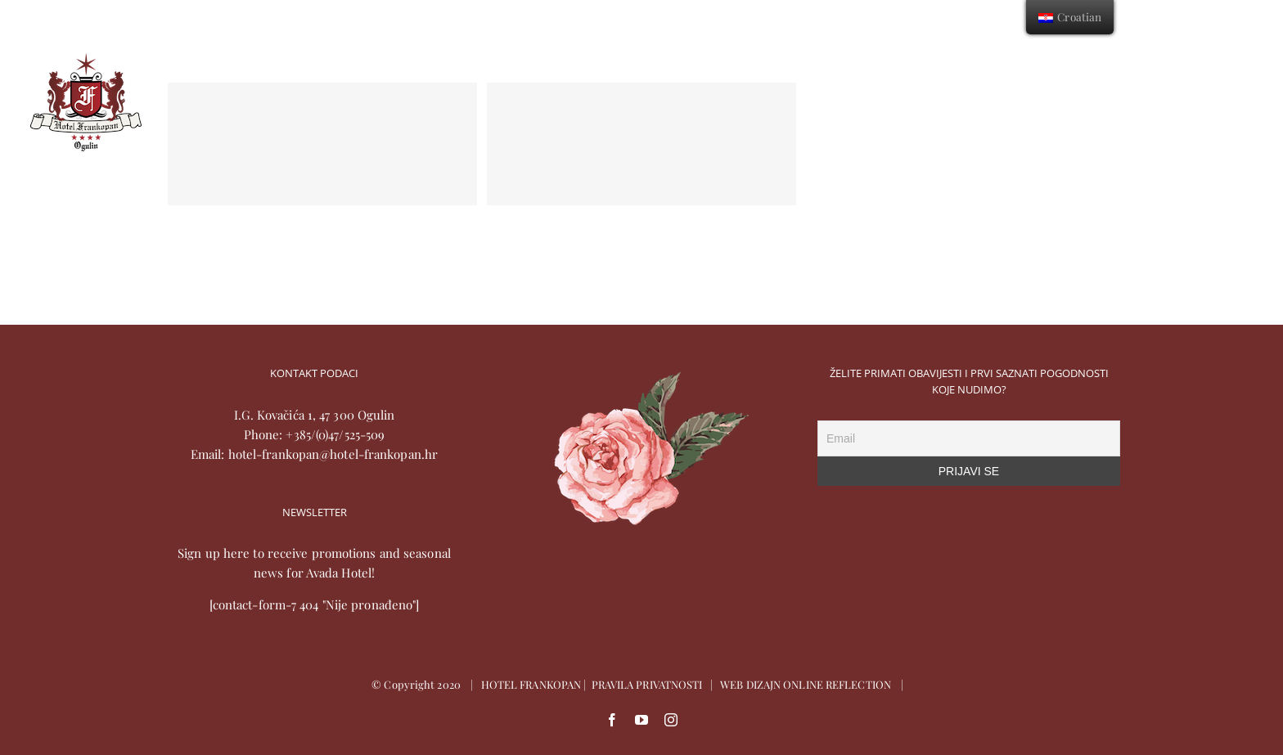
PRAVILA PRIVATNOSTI (647, 684)
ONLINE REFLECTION (837, 684)
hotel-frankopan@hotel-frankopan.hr (333, 454)
